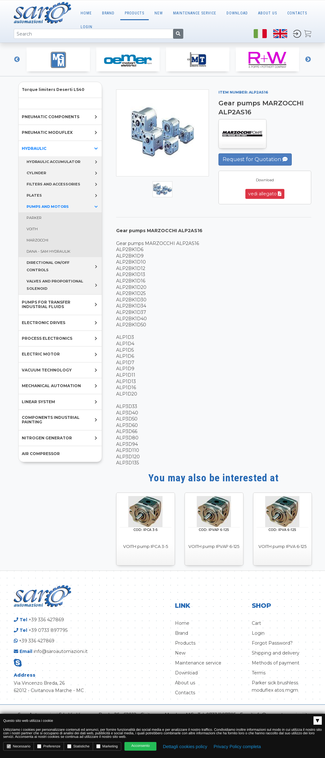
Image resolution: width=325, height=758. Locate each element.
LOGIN (86, 27)
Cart (256, 623)
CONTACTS (297, 13)
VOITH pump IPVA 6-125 (282, 546)
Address (25, 675)
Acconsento (140, 746)
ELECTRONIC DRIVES (43, 322)
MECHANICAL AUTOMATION (51, 385)
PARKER (34, 218)
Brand (108, 13)
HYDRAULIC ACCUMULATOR (53, 161)
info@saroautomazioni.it (61, 651)
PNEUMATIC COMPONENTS (50, 116)
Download (237, 13)
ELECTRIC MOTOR (41, 354)
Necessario (18, 746)
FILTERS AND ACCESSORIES (53, 184)
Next (308, 59)
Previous (17, 59)
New (159, 13)
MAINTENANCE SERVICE (194, 13)
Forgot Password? (272, 643)
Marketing (107, 746)
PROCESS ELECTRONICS (47, 338)
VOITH (32, 229)
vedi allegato (264, 194)
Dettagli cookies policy (185, 746)
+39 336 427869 (46, 620)
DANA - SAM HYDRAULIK (48, 251)
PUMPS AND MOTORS (48, 206)
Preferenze (48, 746)
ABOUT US (267, 13)
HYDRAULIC (34, 148)
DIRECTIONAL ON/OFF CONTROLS (48, 266)
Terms (259, 673)
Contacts (185, 693)
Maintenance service (198, 663)
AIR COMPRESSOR (41, 453)
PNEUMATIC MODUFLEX (47, 132)
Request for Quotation (255, 159)
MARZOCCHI (37, 240)
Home (86, 13)
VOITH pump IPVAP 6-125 (213, 546)
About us (185, 683)
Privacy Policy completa (237, 746)
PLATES (34, 195)
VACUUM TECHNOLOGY (47, 370)
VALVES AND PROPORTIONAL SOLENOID (55, 285)
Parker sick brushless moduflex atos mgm (275, 686)
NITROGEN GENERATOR (47, 438)
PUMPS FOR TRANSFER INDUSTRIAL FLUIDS (46, 304)
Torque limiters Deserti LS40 (53, 89)
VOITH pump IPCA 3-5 (145, 546)
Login (258, 633)
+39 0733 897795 (47, 630)
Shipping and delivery (275, 653)
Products (134, 13)
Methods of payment (275, 663)
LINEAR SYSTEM (38, 401)
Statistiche (78, 746)
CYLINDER (36, 173)
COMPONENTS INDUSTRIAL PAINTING (51, 419)
